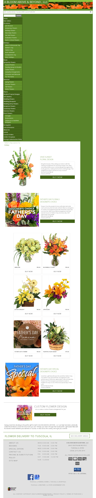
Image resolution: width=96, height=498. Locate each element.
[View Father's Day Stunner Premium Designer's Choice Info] (27, 334)
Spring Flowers (9, 82)
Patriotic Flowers (9, 111)
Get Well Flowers (10, 35)
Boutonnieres (9, 118)
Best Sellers (7, 21)
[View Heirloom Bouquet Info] (27, 249)
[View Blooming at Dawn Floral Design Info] (56, 249)
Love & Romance (9, 127)
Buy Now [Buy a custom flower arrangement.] (45, 414)
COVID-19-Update (9, 137)
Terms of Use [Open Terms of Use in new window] (48, 495)
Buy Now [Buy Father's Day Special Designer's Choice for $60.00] (57, 391)
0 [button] (91, 12)
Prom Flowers (8, 113)
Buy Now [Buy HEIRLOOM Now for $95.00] (29, 272)
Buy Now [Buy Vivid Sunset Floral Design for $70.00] (57, 177)
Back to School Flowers (12, 40)
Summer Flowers (10, 84)
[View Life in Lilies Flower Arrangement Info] (56, 292)
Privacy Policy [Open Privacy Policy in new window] (59, 494)
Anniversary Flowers (11, 28)
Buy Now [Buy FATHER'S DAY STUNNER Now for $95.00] (29, 356)
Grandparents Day (10, 55)
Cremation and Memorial (12, 74)
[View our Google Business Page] (37, 479)
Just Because (9, 26)
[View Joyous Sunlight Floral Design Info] (27, 292)
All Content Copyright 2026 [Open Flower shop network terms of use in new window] (24, 494)
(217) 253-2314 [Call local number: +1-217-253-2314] (31, 12)
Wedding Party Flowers (11, 104)
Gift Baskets (8, 96)
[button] (77, 469)
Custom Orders (8, 134)
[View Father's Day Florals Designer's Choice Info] (22, 210)
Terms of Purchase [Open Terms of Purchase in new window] (74, 494)
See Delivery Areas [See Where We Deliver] (79, 436)
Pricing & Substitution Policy (13, 139)
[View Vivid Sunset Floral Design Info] (22, 167)
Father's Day (9, 50)
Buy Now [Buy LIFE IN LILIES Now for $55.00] (57, 314)
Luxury (6, 132)
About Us (7, 130)
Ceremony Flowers (9, 108)
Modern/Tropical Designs (12, 94)
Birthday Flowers (10, 30)
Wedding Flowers (9, 99)
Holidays (6, 43)
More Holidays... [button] (10, 57)
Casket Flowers (9, 69)
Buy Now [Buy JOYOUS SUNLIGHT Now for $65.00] (29, 314)
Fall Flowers (8, 87)
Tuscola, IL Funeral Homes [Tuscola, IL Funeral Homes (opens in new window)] (39, 482)
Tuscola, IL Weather (38, 485)
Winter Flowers (9, 89)
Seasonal (6, 79)
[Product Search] (10, 15)
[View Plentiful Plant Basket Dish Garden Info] (56, 334)
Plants (6, 92)
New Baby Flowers (10, 33)
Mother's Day (9, 48)
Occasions (7, 23)
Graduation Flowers (11, 38)
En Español (7, 125)
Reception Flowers (9, 106)
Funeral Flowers (10, 65)
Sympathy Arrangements (12, 72)
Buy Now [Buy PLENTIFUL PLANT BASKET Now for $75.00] (57, 356)
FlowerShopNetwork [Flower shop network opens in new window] (43, 494)
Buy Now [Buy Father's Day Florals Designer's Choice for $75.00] (57, 221)
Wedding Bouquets (10, 101)
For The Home (9, 77)
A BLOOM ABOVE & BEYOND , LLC (26, 2)
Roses (5, 60)
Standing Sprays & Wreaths (13, 67)
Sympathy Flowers (9, 62)
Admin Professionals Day (12, 45)
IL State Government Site (56, 485)
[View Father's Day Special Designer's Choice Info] (22, 379)
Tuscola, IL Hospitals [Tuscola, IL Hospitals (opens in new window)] (58, 482)
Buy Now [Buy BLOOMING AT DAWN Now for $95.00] (57, 272)
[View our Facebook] (31, 479)
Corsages (8, 116)
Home (5, 18)
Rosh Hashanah (10, 52)
